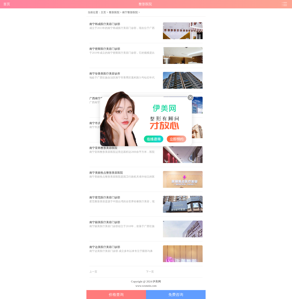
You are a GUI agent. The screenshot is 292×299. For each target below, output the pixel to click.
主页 (103, 12)
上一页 (93, 271)
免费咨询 (175, 294)
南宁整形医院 (130, 12)
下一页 (150, 271)
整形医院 (114, 12)
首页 (6, 4)
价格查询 (116, 294)
